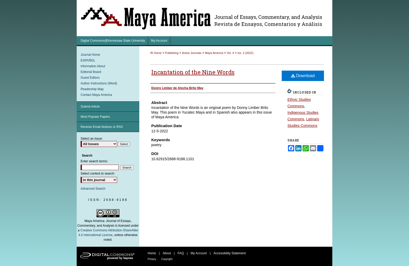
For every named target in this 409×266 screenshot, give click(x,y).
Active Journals (192, 52)
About (167, 253)
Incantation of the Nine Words (192, 72)
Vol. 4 (230, 52)
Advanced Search (93, 188)
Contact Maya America (96, 95)
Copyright (166, 259)
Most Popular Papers (95, 117)
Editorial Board (91, 72)
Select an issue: (92, 138)
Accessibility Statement (230, 253)
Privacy (152, 259)
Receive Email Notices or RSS (102, 127)
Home (152, 253)
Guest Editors (90, 77)
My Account (199, 253)
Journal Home (90, 55)
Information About (93, 66)
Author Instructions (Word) (99, 83)
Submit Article (90, 106)
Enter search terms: (94, 161)
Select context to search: (98, 173)
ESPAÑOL (88, 60)
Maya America (214, 52)
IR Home (155, 52)
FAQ (181, 253)
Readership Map (92, 89)
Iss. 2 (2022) (245, 52)
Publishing (171, 52)
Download (303, 75)
